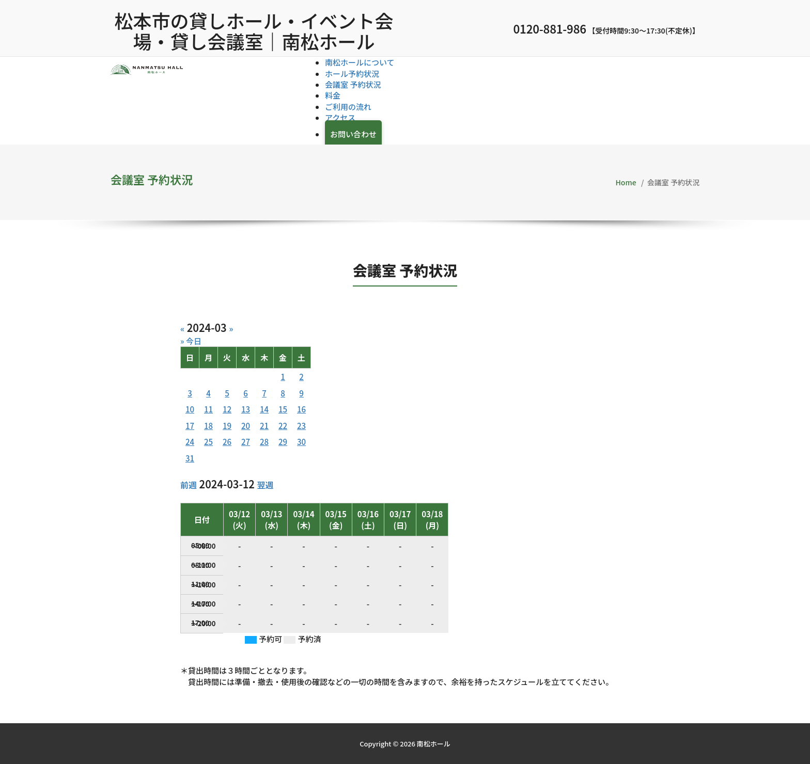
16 (301, 409)
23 (301, 425)
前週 (188, 485)
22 (282, 425)
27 (245, 441)
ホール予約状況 (352, 73)
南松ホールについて (360, 62)
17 (189, 425)
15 (282, 409)
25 (208, 441)
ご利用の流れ (348, 106)
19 (227, 425)
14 (264, 409)
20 (245, 425)
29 (282, 441)
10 (189, 409)
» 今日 (190, 341)
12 (227, 409)
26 (227, 441)
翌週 (265, 485)
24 (189, 441)
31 (189, 458)
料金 (332, 95)
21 (264, 425)
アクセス (340, 117)
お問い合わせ (353, 134)
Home (626, 182)
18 (208, 425)
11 (208, 409)
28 (264, 441)
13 (245, 409)
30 (301, 441)
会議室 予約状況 (353, 84)
